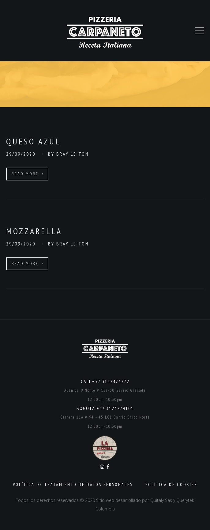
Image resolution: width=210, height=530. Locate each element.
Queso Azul (33, 141)
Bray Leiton (72, 154)
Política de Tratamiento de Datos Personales (73, 484)
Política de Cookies (171, 484)
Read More (28, 173)
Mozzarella (34, 231)
